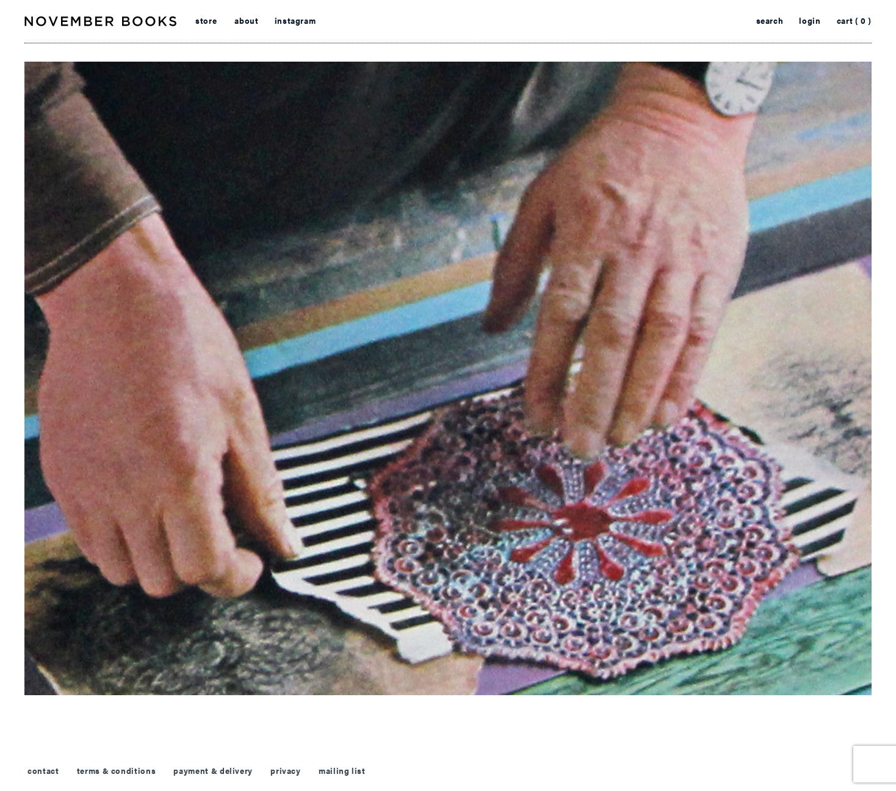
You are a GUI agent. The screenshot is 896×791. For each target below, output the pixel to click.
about (246, 20)
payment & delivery (213, 770)
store (206, 20)
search (770, 20)
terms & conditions (116, 770)
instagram (295, 20)
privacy (285, 770)
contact (43, 770)
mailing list (342, 770)
